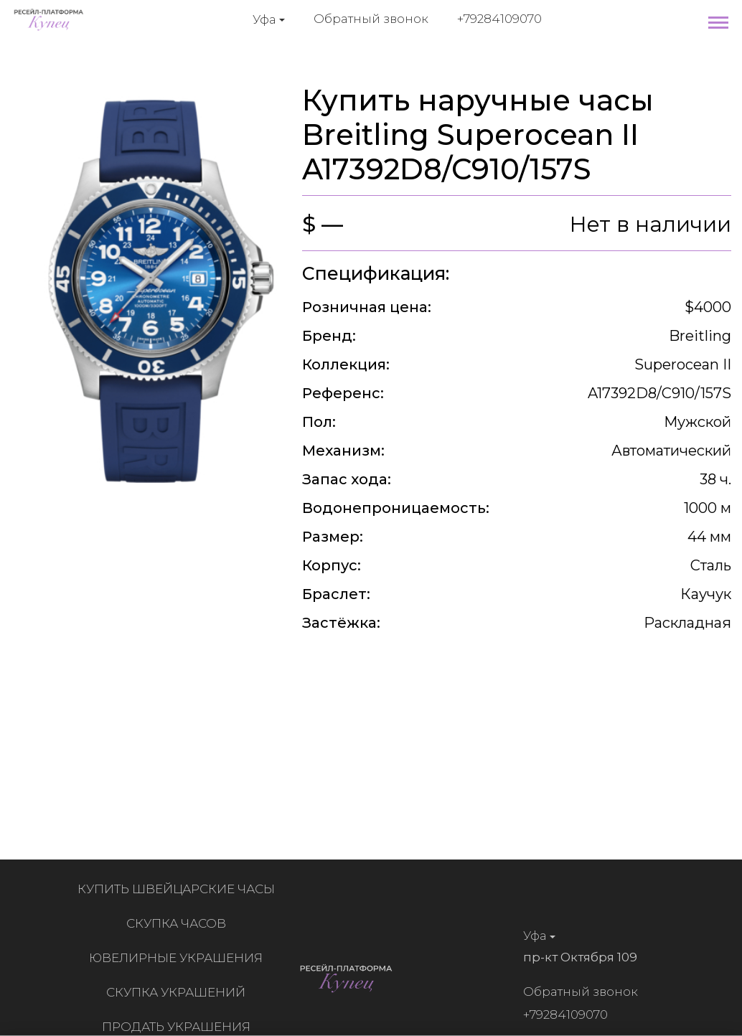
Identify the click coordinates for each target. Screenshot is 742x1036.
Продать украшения (179, 1026)
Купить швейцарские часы (179, 889)
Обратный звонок (371, 18)
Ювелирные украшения (179, 958)
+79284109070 (499, 18)
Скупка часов (179, 923)
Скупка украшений (179, 992)
